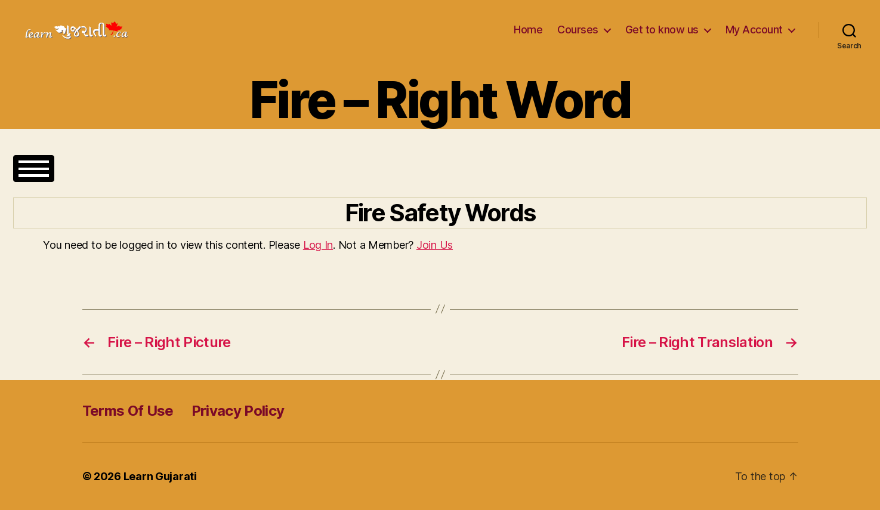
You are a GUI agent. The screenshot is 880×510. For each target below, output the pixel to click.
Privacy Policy (238, 410)
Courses (577, 29)
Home (528, 29)
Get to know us (662, 29)
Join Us (434, 245)
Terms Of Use (128, 410)
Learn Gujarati (160, 476)
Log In (318, 245)
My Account (754, 29)
